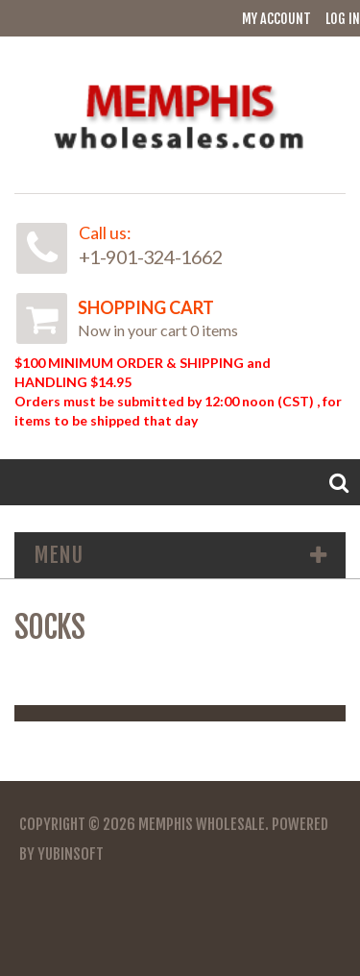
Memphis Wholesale (201, 824)
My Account (276, 19)
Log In (342, 19)
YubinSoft (70, 854)
